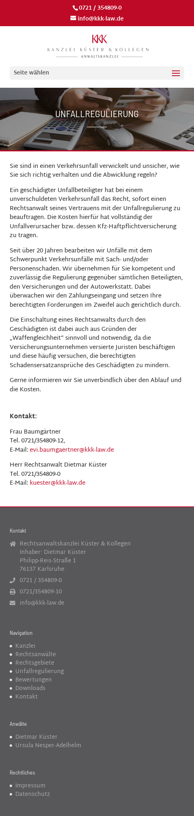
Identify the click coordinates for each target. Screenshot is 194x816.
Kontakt (26, 697)
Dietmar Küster (36, 737)
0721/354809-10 (41, 592)
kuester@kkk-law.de (57, 483)
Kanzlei (25, 646)
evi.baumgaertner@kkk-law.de (72, 450)
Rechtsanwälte (35, 655)
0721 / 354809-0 (100, 8)
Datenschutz (32, 794)
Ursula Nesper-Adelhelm (48, 746)
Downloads (30, 689)
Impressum (30, 786)
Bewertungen (33, 680)
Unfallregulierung (39, 672)
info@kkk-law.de (42, 603)
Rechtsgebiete (34, 663)
